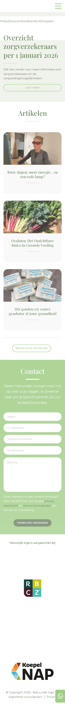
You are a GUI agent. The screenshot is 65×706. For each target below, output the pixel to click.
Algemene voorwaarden (25, 697)
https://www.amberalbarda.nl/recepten (27, 21)
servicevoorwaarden (37, 505)
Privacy (52, 697)
